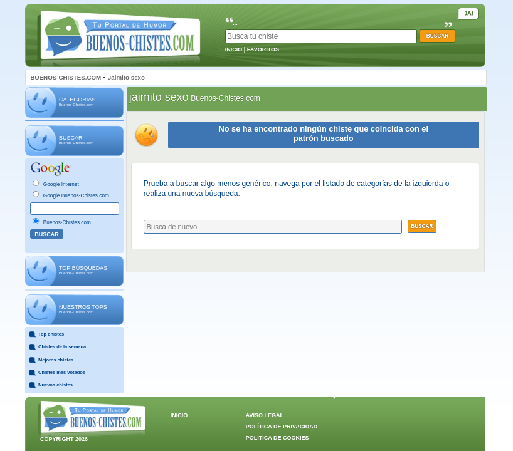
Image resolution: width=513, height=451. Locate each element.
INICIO (234, 49)
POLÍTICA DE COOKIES (277, 438)
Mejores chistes (55, 360)
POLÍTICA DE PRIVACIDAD (282, 426)
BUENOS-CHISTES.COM (66, 77)
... (235, 23)
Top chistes (51, 334)
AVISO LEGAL (264, 415)
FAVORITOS (263, 49)
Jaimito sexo (126, 77)
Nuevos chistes (55, 385)
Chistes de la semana (62, 347)
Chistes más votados (61, 372)
